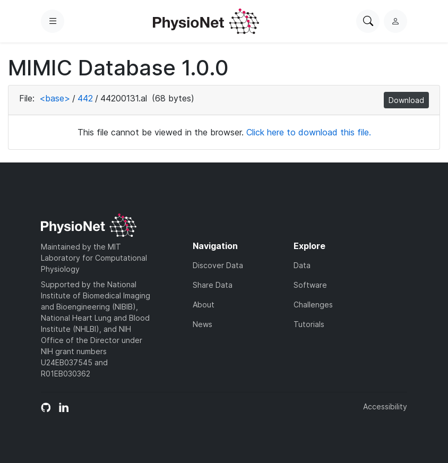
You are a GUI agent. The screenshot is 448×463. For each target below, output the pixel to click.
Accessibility (385, 406)
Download (406, 100)
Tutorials (309, 324)
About (203, 304)
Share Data (212, 284)
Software (310, 284)
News (202, 324)
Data (302, 265)
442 (85, 98)
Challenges (313, 304)
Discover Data (218, 265)
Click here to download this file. (308, 132)
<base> (54, 98)
